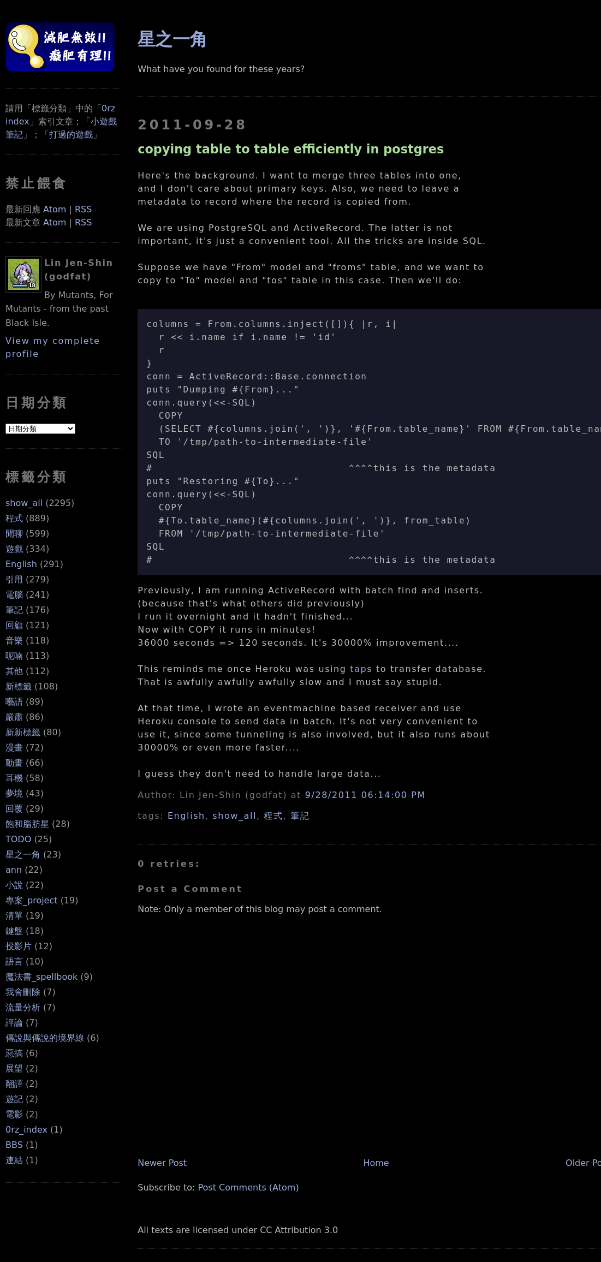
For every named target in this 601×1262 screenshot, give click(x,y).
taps (361, 669)
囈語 (14, 702)
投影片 (18, 946)
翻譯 (14, 1084)
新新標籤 (22, 732)
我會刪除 (22, 992)
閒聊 (14, 533)
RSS (83, 209)
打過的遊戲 (71, 134)
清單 (14, 915)
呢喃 (14, 656)
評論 (14, 1022)
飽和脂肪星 (27, 824)
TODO (18, 839)
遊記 (14, 1099)
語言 (14, 961)
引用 (14, 579)
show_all (24, 503)
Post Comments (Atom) (248, 1187)
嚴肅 (14, 717)
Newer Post (162, 1163)
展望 (14, 1068)
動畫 (14, 763)
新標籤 (18, 686)
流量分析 (22, 1007)
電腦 (14, 595)
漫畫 (14, 747)
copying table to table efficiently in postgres (291, 149)
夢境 (14, 793)
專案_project (31, 900)
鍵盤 (14, 931)
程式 (14, 518)
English (21, 564)
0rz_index (26, 1129)
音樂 (14, 640)
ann (13, 870)
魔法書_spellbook (41, 977)
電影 (14, 1114)
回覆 (14, 808)
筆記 (14, 610)
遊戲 (14, 549)
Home (376, 1163)
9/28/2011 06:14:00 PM (365, 795)
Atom (54, 209)
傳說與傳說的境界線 (44, 1038)
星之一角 (22, 854)
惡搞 (14, 1053)
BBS (14, 1145)
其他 (14, 671)
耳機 (14, 778)
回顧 (14, 625)
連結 (14, 1160)
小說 (14, 885)
